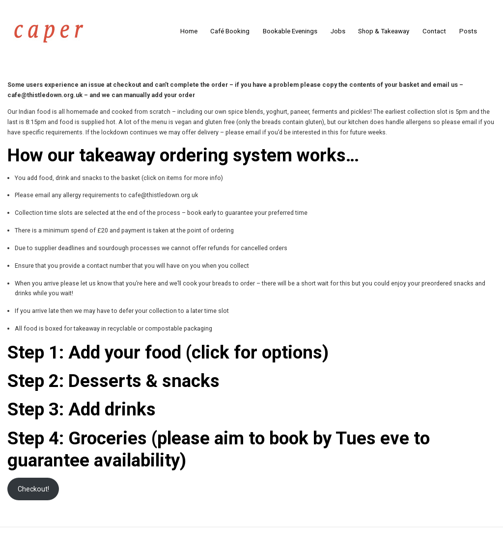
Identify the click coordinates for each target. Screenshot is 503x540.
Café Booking (230, 31)
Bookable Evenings (290, 31)
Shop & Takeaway (383, 31)
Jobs (338, 31)
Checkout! (33, 489)
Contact (434, 31)
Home (188, 31)
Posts (468, 31)
